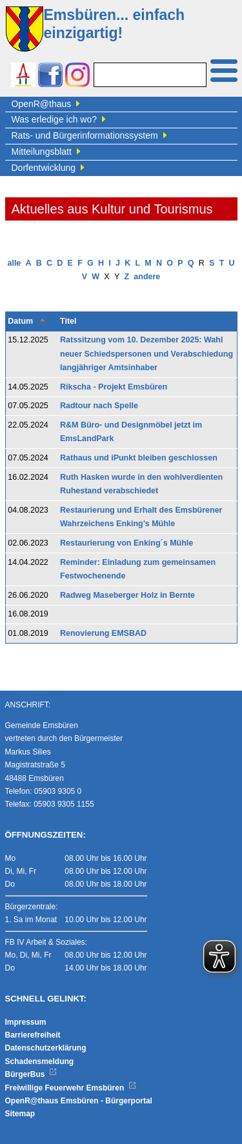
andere (147, 276)
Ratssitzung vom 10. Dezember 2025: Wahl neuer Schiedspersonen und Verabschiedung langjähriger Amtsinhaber (146, 353)
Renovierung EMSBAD (103, 633)
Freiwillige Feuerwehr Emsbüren (71, 1087)
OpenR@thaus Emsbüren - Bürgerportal (78, 1100)
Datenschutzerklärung (45, 1047)
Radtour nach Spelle (99, 405)
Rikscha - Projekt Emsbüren (113, 386)
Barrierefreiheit (33, 1035)
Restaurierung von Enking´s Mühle (126, 542)
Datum (20, 321)
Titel (68, 321)
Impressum (25, 1022)
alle (14, 263)
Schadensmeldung (39, 1061)
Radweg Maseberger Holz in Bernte (127, 595)
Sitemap (20, 1113)
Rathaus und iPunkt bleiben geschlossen (138, 457)
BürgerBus (31, 1074)
